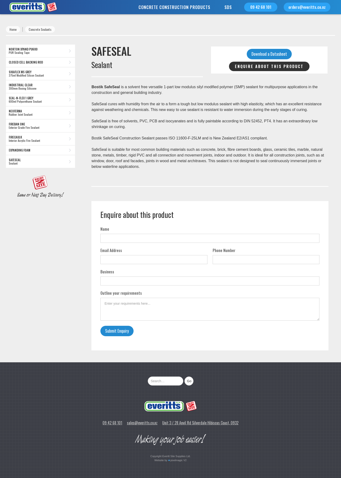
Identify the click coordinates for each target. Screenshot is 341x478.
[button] (174, 7)
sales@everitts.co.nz (142, 423)
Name (104, 229)
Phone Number (224, 250)
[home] (28, 7)
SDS (228, 7)
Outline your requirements (121, 293)
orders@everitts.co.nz (307, 7)
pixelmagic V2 (178, 460)
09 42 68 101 (260, 7)
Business (107, 271)
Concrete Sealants (40, 29)
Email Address (111, 250)
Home (13, 29)
